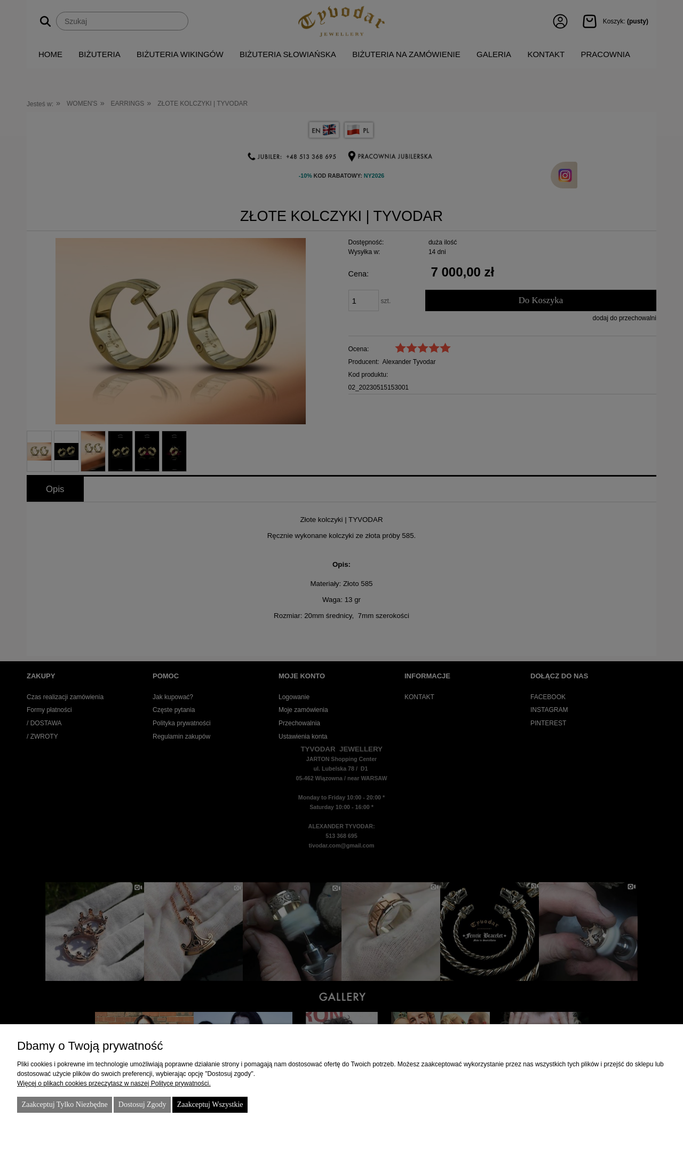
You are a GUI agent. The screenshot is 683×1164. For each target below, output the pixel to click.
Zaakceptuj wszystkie (210, 1104)
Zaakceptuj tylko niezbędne (64, 1104)
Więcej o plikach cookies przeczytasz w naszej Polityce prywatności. (114, 1083)
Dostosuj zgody (142, 1104)
